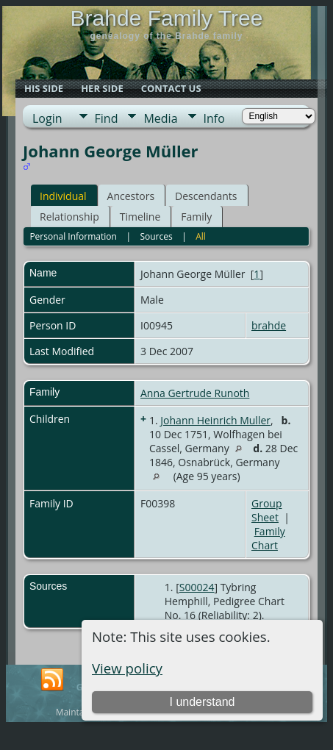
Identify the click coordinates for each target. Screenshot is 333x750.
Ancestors (130, 196)
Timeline (140, 217)
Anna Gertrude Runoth (194, 393)
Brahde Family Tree (167, 18)
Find (106, 118)
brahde (268, 325)
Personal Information (73, 236)
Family (196, 217)
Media (160, 118)
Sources (156, 236)
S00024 (197, 587)
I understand (202, 702)
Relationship (69, 217)
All (201, 236)
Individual (63, 196)
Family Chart (268, 538)
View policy (127, 668)
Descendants (206, 196)
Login (47, 118)
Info (214, 118)
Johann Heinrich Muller (215, 420)
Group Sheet (266, 510)
